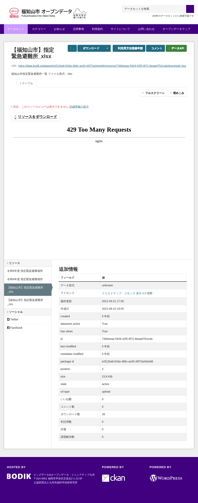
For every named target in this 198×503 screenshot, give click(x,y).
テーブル (26, 83)
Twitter (12, 319)
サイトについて (120, 29)
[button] (106, 48)
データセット (16, 29)
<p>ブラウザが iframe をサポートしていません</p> (99, 188)
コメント (155, 48)
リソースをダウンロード (36, 117)
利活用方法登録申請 (129, 48)
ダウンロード (89, 48)
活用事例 (78, 29)
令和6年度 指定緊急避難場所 (25, 270)
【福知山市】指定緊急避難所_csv (25, 302)
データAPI (176, 48)
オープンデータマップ (176, 29)
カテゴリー (39, 29)
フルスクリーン (154, 93)
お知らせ (59, 29)
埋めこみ (177, 93)
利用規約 (97, 29)
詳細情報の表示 (79, 106)
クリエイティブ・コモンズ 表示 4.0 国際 (127, 293)
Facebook (14, 327)
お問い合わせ (146, 29)
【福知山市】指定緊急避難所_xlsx (25, 289)
